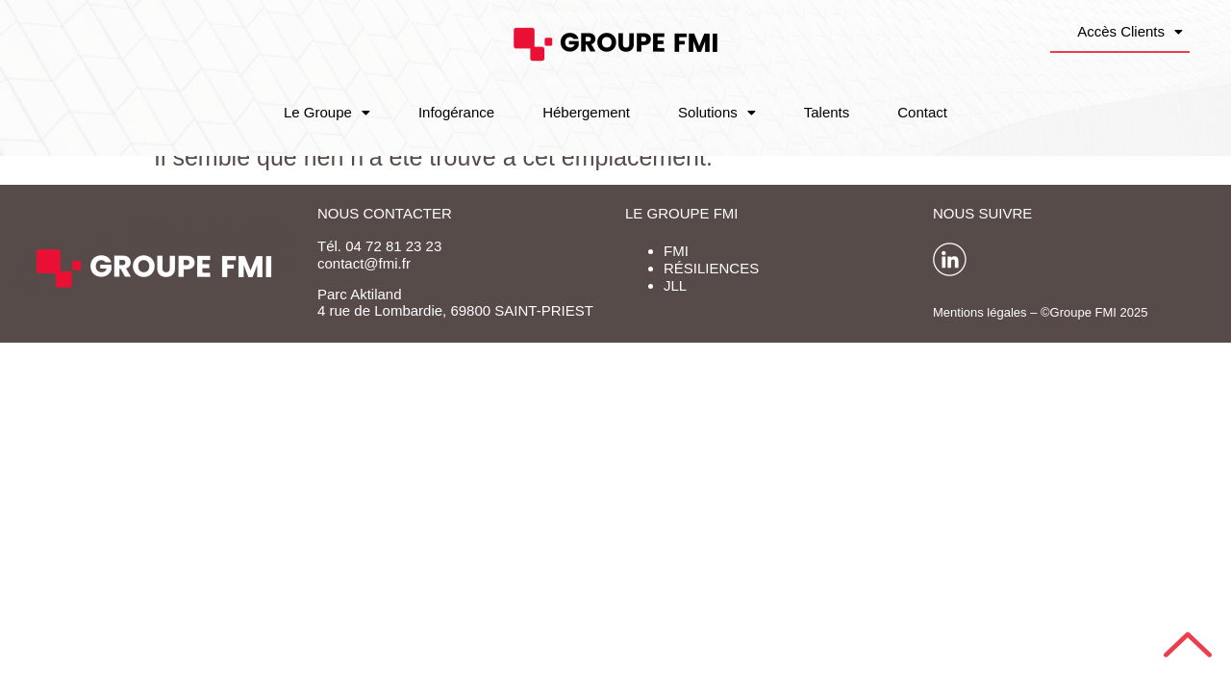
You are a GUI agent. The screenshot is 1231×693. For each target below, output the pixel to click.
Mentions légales (980, 312)
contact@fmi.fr (364, 263)
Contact (922, 112)
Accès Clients (1130, 31)
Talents (827, 112)
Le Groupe (327, 112)
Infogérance (456, 112)
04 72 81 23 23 (393, 246)
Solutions (717, 112)
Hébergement (586, 112)
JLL (675, 285)
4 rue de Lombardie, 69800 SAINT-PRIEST (455, 310)
